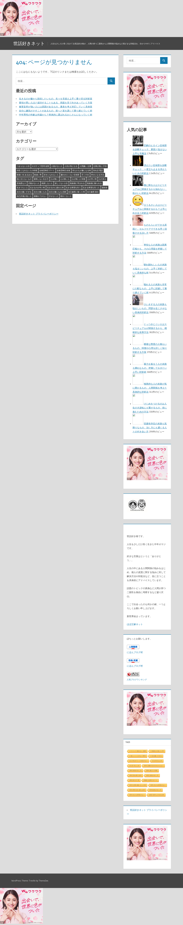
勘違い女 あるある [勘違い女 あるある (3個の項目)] (24, 175)
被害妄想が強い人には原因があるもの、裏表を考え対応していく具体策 (55, 106)
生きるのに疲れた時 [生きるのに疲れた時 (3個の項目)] (55, 187)
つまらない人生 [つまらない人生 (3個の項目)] (23, 166)
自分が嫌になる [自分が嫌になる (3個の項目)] (40, 192)
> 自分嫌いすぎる (156, 756)
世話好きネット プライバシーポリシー (38, 213)
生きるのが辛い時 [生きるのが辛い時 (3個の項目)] (37, 187)
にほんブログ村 (135, 652)
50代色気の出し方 (155, 790)
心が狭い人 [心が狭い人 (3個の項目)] (65, 179)
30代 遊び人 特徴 (151, 770)
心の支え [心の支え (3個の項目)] (102, 179)
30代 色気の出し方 (136, 770)
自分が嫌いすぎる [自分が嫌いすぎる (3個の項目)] (24, 192)
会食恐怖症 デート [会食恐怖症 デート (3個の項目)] (47, 170)
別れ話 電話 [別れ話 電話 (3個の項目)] (98, 170)
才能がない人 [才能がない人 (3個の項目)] (33, 183)
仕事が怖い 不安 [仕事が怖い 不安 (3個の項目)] (100, 166)
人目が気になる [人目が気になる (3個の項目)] (70, 166)
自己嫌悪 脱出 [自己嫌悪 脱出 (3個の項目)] (93, 192)
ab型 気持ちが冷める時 (156, 795)
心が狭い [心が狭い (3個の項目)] (54, 179)
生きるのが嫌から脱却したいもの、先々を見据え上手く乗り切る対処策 (55, 98)
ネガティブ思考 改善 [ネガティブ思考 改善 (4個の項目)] (40, 166)
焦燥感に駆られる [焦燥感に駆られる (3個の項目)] (94, 183)
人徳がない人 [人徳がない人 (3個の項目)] (56, 166)
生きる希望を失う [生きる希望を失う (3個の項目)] (73, 187)
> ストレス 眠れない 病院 (138, 751)
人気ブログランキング (137, 679)
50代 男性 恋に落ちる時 (137, 790)
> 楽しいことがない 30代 (138, 756)
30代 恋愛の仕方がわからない (153, 765)
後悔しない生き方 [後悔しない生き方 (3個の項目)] (41, 179)
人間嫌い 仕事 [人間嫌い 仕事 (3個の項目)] (85, 166)
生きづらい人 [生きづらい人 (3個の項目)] (22, 187)
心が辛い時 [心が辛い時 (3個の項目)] (92, 179)
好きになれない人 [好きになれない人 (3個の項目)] (51, 175)
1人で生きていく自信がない (139, 761)
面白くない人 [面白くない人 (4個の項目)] (65, 196)
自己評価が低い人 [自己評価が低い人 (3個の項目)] (24, 196)
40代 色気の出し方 (152, 775)
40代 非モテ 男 (134, 780)
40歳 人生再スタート (150, 780)
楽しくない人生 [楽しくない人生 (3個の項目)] (61, 183)
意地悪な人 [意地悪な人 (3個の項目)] (21, 183)
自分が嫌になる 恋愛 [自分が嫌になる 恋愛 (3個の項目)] (57, 192)
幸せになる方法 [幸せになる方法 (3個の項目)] (97, 175)
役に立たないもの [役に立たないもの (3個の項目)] (24, 179)
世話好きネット (29, 43)
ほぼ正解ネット (135, 624)
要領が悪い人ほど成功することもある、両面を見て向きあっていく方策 (55, 102)
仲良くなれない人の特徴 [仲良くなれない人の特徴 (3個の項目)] (27, 170)
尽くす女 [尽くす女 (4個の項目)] (85, 175)
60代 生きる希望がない (137, 795)
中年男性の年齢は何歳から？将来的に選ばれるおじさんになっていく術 (55, 114)
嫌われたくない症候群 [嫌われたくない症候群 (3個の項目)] (70, 175)
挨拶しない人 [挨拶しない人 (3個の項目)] (47, 183)
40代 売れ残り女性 (136, 775)
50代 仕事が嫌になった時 (138, 785)
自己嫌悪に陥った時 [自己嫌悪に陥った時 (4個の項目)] (76, 192)
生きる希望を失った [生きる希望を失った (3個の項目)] (91, 187)
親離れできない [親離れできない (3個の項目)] (40, 196)
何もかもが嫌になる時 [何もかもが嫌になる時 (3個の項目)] (81, 170)
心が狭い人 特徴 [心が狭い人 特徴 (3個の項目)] (78, 179)
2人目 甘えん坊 (157, 761)
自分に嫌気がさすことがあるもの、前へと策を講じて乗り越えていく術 (55, 110)
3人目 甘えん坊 (134, 765)
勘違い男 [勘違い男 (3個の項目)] (38, 175)
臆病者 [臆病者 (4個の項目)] (104, 187)
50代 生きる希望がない (158, 785)
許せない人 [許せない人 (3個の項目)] (53, 196)
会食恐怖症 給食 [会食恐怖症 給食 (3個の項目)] (63, 170)
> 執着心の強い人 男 (157, 751)
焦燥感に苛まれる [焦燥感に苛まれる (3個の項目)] (77, 183)
